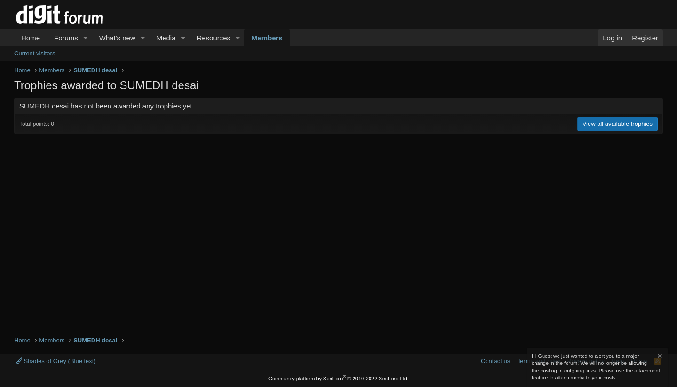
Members (267, 38)
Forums (66, 38)
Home (30, 38)
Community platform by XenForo (338, 378)
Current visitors (34, 53)
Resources (213, 38)
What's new (117, 38)
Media (166, 38)
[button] (85, 37)
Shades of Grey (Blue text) (56, 360)
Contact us (495, 360)
